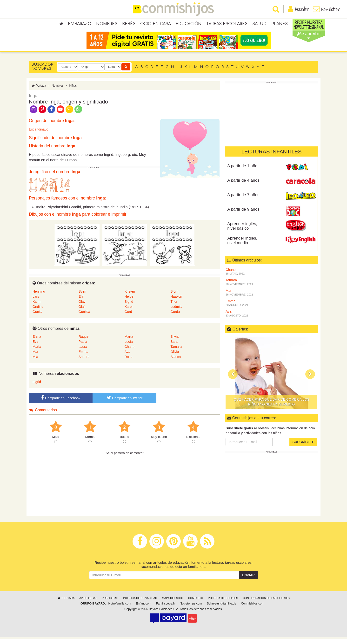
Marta (129, 338)
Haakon (176, 298)
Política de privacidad (140, 599)
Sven (82, 293)
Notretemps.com (191, 605)
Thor (173, 303)
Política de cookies (223, 599)
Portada (38, 87)
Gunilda (84, 313)
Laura (83, 348)
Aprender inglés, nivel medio (242, 242)
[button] (233, 376)
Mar (35, 354)
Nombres (106, 24)
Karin (36, 303)
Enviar (248, 577)
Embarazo (79, 24)
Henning (39, 293)
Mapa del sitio (172, 599)
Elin (81, 298)
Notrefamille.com (119, 605)
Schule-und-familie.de (221, 605)
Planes (279, 24)
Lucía (129, 343)
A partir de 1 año (242, 167)
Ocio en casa (155, 24)
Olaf (82, 308)
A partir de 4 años (243, 182)
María (37, 348)
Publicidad (110, 599)
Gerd (128, 313)
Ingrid (37, 384)
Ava (127, 354)
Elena (37, 338)
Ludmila (176, 308)
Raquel (84, 338)
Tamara (176, 348)
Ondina (38, 308)
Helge (129, 298)
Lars (36, 298)
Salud (259, 24)
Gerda (175, 313)
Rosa (129, 359)
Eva (35, 343)
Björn (174, 293)
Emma (83, 354)
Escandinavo (38, 131)
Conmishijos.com (252, 605)
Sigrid (129, 303)
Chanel (130, 348)
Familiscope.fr (165, 605)
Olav (82, 303)
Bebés (128, 24)
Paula (83, 343)
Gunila (37, 313)
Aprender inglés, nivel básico (242, 228)
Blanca (175, 359)
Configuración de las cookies (266, 599)
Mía (35, 359)
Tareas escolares (226, 24)
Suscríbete (303, 444)
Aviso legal (88, 599)
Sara (174, 343)
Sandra (84, 359)
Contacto (195, 599)
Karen (129, 308)
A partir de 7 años (243, 196)
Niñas (73, 87)
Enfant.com (143, 605)
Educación (188, 24)
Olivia (174, 354)
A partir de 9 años (243, 211)
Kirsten (130, 293)
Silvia (174, 338)
